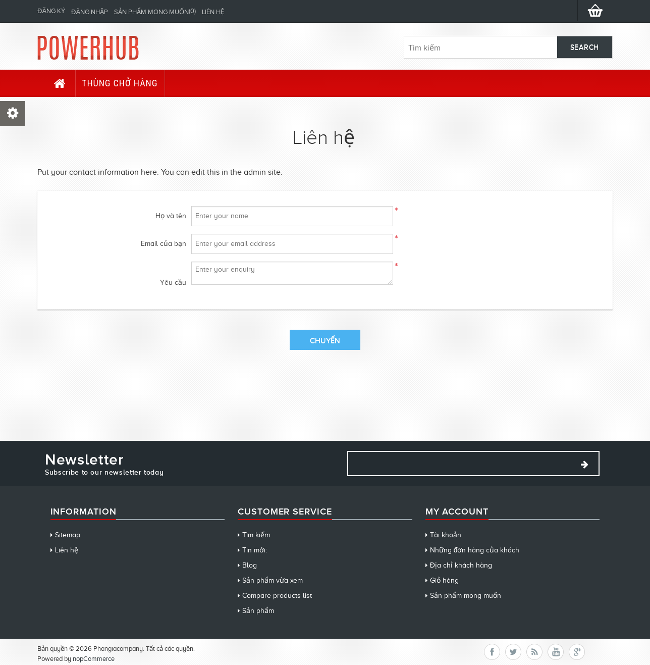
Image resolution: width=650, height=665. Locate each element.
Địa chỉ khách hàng (461, 565)
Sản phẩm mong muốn (465, 595)
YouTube (556, 652)
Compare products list (277, 595)
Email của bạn (163, 243)
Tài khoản (445, 535)
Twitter (513, 652)
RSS (534, 652)
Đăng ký (51, 11)
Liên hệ (213, 12)
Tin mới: (254, 550)
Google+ (577, 652)
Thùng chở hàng (119, 83)
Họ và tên (170, 216)
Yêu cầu (173, 282)
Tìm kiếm (256, 535)
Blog (249, 565)
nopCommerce (94, 658)
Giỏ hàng (444, 580)
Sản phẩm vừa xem (272, 580)
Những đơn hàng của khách (475, 550)
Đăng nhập (89, 12)
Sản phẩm (258, 611)
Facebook (492, 652)
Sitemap (67, 535)
